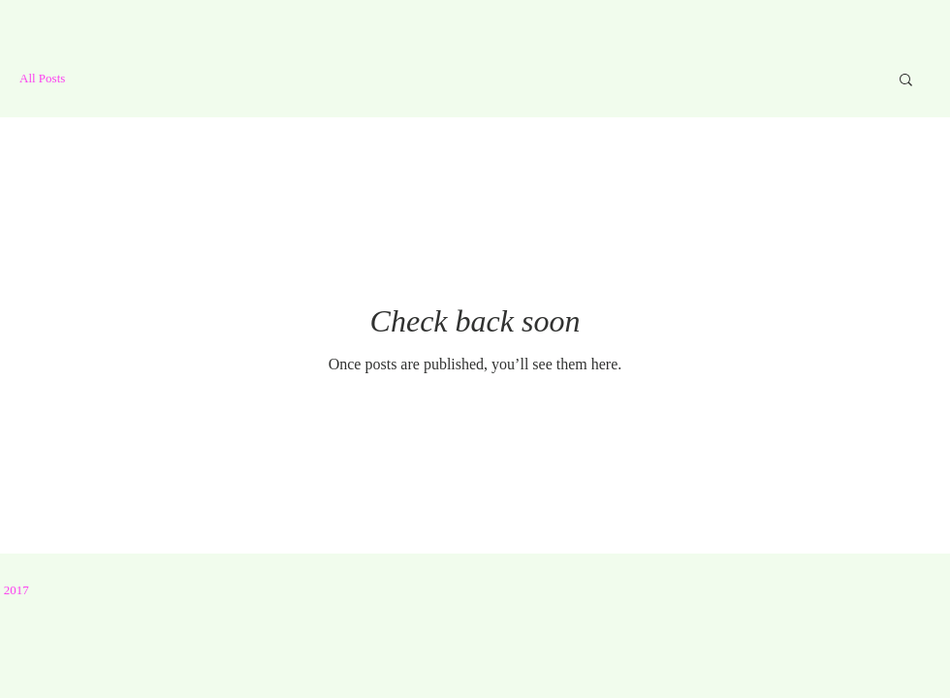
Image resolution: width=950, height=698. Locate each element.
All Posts (42, 78)
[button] (906, 81)
